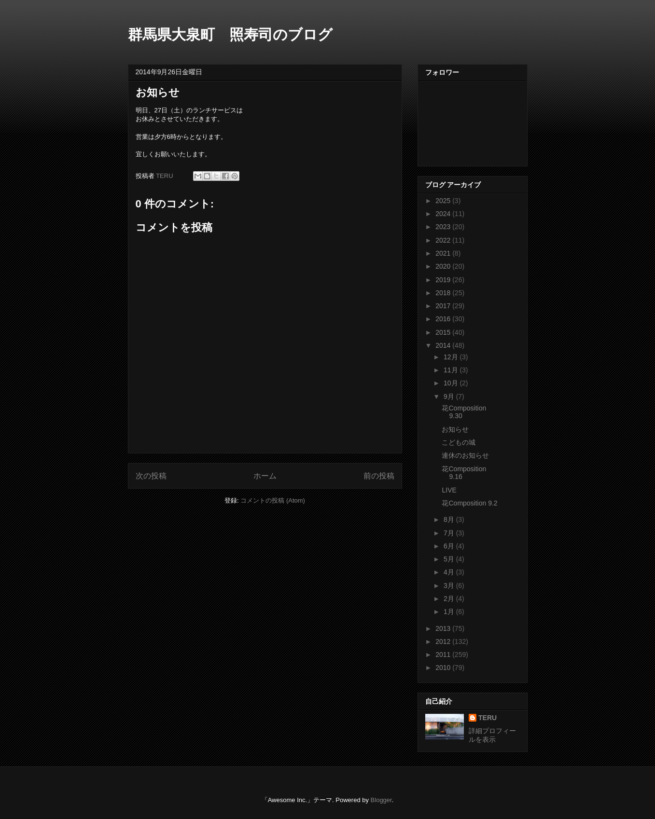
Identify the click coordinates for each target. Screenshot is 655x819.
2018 (443, 293)
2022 (443, 240)
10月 (452, 383)
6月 (450, 546)
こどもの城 (458, 442)
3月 (450, 585)
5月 (450, 559)
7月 (450, 533)
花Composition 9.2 (469, 503)
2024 (443, 214)
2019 (443, 280)
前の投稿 (378, 476)
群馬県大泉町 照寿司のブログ (230, 34)
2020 (443, 266)
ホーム (265, 476)
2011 (443, 654)
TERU (487, 718)
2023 (443, 227)
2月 (450, 598)
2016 (443, 319)
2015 (443, 332)
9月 (450, 396)
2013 (443, 628)
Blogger (381, 800)
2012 (443, 641)
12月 (452, 357)
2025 (443, 201)
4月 (450, 572)
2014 (443, 345)
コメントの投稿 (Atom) (272, 500)
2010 (443, 667)
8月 (450, 519)
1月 (450, 611)
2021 (443, 253)
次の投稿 (151, 476)
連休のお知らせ (465, 455)
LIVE (449, 490)
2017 (443, 306)
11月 (452, 370)
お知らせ (455, 429)
